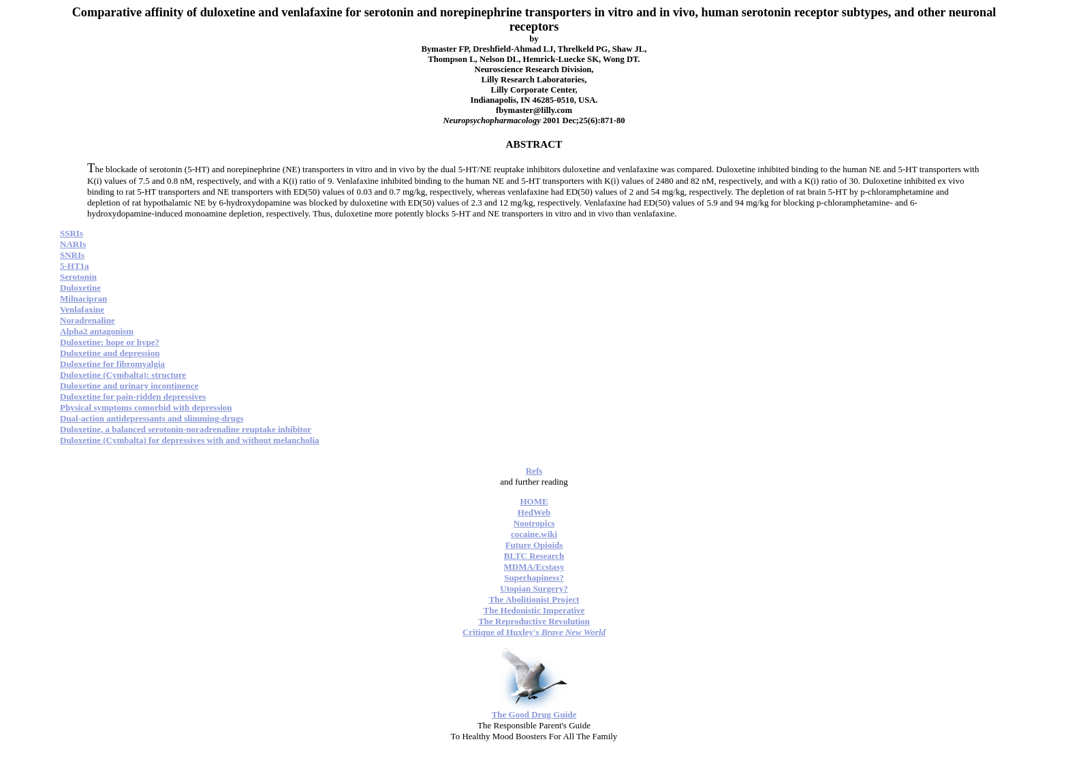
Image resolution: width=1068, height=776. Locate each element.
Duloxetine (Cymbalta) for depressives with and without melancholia (189, 440)
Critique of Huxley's (534, 632)
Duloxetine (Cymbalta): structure (123, 375)
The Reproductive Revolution (534, 621)
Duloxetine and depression (109, 353)
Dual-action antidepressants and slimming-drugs (152, 418)
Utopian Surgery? (533, 588)
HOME (534, 501)
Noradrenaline (87, 320)
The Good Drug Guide (534, 714)
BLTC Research (534, 556)
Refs (534, 471)
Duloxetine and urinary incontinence (129, 386)
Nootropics (534, 523)
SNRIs (72, 255)
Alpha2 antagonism (97, 331)
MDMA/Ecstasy (534, 567)
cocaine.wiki (534, 534)
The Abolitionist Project (534, 599)
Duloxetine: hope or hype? (109, 342)
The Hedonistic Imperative (534, 610)
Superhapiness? (533, 577)
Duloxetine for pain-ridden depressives (133, 396)
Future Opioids (534, 545)
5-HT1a (74, 266)
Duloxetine (80, 287)
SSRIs (71, 233)
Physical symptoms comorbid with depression (146, 407)
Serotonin (78, 277)
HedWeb (534, 512)
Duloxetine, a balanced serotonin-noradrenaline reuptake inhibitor (185, 429)
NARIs (73, 244)
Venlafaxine (82, 309)
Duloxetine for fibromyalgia (112, 364)
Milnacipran (83, 298)
